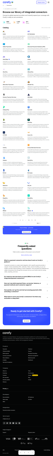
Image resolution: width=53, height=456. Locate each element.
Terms (32, 450)
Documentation (6, 397)
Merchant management (33, 355)
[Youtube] (13, 423)
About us (5, 370)
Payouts (30, 351)
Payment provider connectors (9, 410)
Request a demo (41, 2)
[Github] (10, 423)
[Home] (3, 5)
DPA (3, 450)
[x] (7, 423)
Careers (33, 375)
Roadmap (5, 373)
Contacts (5, 375)
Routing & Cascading (32, 353)
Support (4, 432)
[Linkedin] (16, 423)
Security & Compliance (7, 362)
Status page (5, 399)
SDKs (4, 401)
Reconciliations (6, 357)
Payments (5, 349)
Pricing (5, 388)
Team (29, 370)
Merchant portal (31, 357)
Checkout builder (6, 351)
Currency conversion (7, 355)
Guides (29, 379)
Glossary (4, 381)
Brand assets (31, 373)
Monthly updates (6, 379)
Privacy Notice (18, 450)
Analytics (5, 360)
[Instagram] (19, 423)
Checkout (30, 349)
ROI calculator (6, 377)
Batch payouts (6, 353)
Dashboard (30, 360)
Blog (29, 377)
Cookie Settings (47, 450)
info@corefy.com (6, 418)
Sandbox (30, 399)
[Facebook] (4, 423)
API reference (31, 397)
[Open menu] (48, 2)
